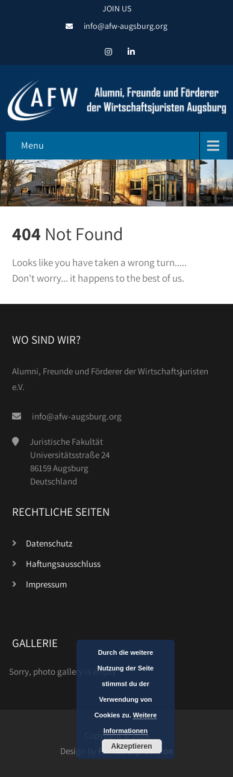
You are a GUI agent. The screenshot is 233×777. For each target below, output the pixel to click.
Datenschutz (49, 543)
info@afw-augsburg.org (125, 25)
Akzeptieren (131, 746)
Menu (32, 145)
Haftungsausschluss (63, 563)
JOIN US (116, 8)
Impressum (46, 584)
